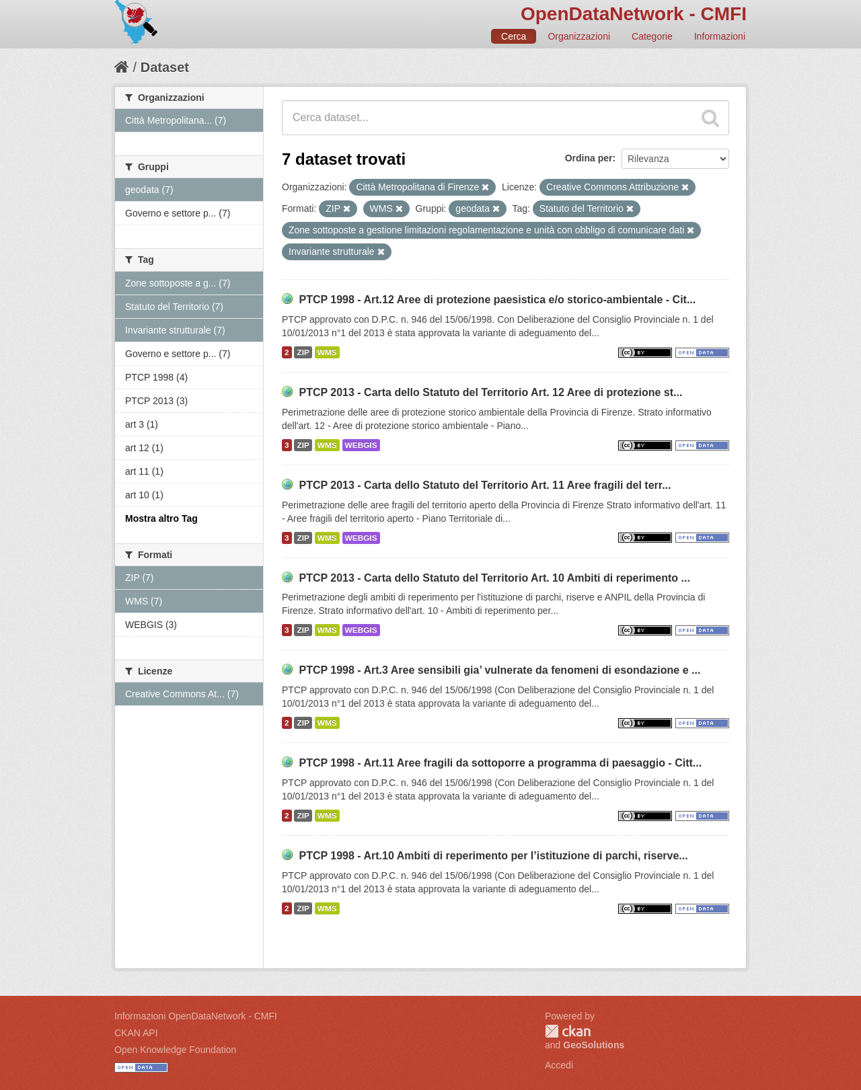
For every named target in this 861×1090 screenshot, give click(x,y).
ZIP (303, 352)
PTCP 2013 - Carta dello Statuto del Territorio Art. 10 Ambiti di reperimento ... (494, 578)
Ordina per (589, 158)
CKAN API (136, 1032)
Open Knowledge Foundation (175, 1049)
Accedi (559, 1065)
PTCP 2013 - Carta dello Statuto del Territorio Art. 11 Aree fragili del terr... (485, 485)
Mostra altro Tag (161, 518)
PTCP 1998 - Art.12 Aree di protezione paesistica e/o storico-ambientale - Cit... (497, 299)
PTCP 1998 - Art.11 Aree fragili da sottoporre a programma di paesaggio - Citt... (500, 763)
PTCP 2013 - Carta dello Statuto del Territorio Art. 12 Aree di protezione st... (490, 392)
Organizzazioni (579, 36)
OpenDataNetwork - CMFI (634, 13)
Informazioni (719, 36)
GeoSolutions (593, 1045)
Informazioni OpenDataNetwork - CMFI (195, 1016)
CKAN (568, 1031)
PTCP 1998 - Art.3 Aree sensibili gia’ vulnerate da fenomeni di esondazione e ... (499, 670)
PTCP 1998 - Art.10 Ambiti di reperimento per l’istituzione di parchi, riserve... (493, 855)
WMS (327, 352)
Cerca (513, 36)
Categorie (652, 36)
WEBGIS (361, 445)
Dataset (165, 67)
